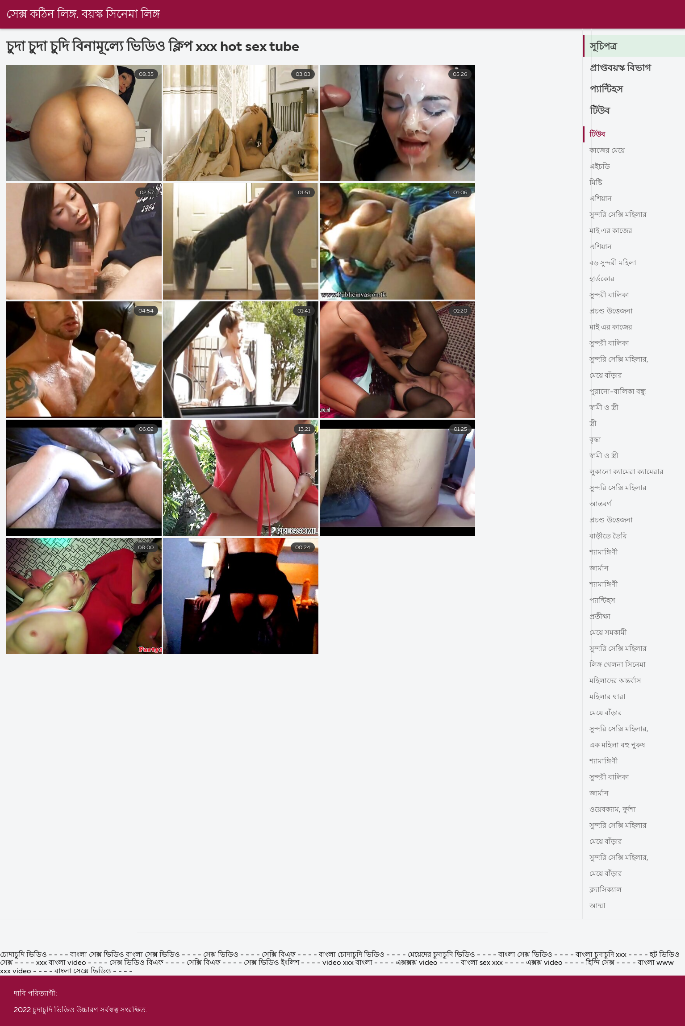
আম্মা (597, 906)
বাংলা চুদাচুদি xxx (602, 1019)
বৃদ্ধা (595, 440)
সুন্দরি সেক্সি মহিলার (618, 215)
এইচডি (599, 167)
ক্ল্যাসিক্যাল (605, 890)
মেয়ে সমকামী (608, 633)
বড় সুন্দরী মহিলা (612, 263)
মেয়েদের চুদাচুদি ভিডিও (442, 1019)
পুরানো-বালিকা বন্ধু (617, 392)
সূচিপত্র (604, 47)
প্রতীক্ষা (599, 617)
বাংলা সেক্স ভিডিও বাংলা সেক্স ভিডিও (125, 1019)
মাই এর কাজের (610, 231)
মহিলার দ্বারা (607, 697)
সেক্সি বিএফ (279, 1019)
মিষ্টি (595, 183)
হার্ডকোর (601, 279)
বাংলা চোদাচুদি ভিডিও (352, 1019)
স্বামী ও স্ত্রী (603, 408)
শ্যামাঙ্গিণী (603, 552)
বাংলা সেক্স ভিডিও (526, 1019)
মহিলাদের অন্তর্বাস (615, 681)
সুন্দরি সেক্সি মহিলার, (618, 359)
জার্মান (599, 568)
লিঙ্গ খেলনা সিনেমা (617, 665)
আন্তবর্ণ (600, 504)
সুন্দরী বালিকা (609, 295)
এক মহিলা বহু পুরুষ (617, 745)
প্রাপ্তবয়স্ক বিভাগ (621, 68)
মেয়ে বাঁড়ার (605, 376)
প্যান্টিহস (607, 90)
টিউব (600, 111)
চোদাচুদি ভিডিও (24, 1019)
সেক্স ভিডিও (221, 1019)
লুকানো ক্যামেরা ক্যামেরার (626, 472)
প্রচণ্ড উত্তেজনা (611, 311)
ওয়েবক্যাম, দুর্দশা (612, 809)
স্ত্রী (593, 424)
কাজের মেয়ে (607, 150)
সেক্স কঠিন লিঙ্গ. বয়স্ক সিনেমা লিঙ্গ (83, 15)
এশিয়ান (600, 199)
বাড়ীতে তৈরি (608, 536)
